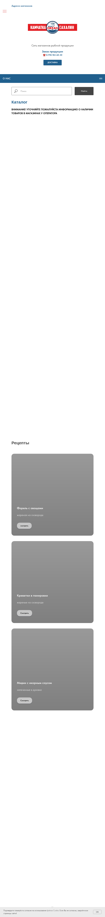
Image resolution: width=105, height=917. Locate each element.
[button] (52, 62)
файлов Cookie (53, 910)
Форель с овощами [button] (30, 508)
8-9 (47, 55)
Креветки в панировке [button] (32, 595)
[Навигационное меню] (5, 11)
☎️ (44, 55)
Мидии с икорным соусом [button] (34, 683)
